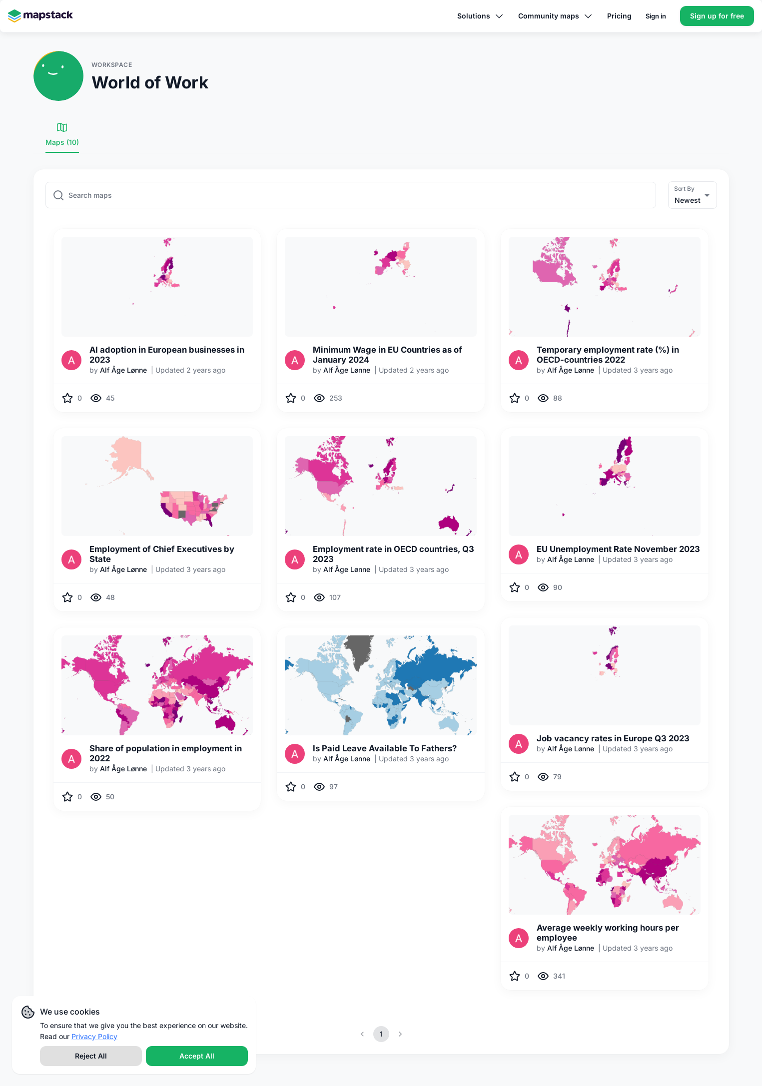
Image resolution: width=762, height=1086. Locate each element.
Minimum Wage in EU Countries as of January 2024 (387, 355)
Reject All (91, 1056)
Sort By (684, 188)
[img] (157, 287)
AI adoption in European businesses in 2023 (166, 355)
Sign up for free (717, 15)
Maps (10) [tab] (62, 133)
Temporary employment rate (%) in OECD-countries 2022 (608, 355)
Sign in (656, 16)
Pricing (619, 15)
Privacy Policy (94, 1036)
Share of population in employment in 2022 (165, 753)
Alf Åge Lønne (123, 370)
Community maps (555, 16)
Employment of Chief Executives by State (161, 554)
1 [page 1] (381, 1034)
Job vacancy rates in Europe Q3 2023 (613, 738)
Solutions (480, 16)
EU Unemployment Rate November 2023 (618, 549)
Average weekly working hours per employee (608, 933)
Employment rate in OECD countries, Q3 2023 (393, 554)
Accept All (196, 1056)
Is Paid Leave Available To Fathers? (385, 748)
